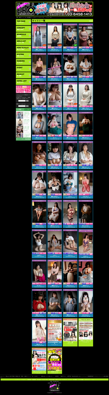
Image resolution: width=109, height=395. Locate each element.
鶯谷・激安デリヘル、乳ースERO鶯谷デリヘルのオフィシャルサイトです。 (31, 17)
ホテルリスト (87, 379)
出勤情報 (29, 379)
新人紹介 (39, 379)
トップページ (17, 379)
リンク (93, 379)
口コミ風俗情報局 (26, 139)
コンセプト (23, 379)
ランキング (64, 379)
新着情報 (34, 379)
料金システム (58, 379)
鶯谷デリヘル (19, 139)
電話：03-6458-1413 (54, 381)
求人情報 (75, 379)
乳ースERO (54, 392)
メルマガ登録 (80, 379)
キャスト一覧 (48, 17)
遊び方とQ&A (51, 379)
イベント (70, 379)
